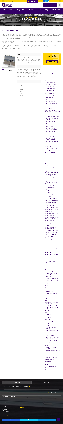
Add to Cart (52, 61)
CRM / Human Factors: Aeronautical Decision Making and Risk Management (52, 112)
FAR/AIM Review (48, 158)
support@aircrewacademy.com (10, 415)
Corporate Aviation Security (51, 95)
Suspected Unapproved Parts (51, 305)
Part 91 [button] (20, 66)
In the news (46, 382)
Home (4, 9)
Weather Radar (48, 325)
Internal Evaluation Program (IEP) (52, 213)
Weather (47, 323)
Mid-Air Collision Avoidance (51, 247)
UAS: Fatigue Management (51, 357)
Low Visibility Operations (50, 234)
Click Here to (50, 5)
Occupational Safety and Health (52, 256)
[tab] (29, 54)
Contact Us (32, 1)
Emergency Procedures (50, 152)
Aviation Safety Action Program (52, 80)
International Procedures (50, 215)
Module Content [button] (22, 82)
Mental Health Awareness (50, 245)
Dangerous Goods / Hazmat (51, 148)
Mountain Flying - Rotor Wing (51, 254)
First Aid (47, 165)
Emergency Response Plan (51, 154)
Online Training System (32, 9)
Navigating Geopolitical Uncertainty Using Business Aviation (17, 386)
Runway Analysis (48, 287)
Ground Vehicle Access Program (52, 200)
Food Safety (47, 192)
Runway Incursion (49, 291)
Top (58, 419)
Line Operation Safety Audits (51, 232)
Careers (31, 12)
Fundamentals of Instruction (51, 198)
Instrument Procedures (50, 211)
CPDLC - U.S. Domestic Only (51, 101)
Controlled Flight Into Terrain (51, 93)
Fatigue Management (49, 163)
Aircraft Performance (49, 74)
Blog (41, 9)
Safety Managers (48, 369)
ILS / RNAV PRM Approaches (51, 209)
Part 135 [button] (20, 54)
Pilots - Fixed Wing (7, 70)
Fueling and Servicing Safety (51, 196)
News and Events (56, 9)
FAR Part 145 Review (49, 161)
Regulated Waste (49, 283)
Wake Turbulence (49, 321)
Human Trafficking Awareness (51, 207)
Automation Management (50, 78)
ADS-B (46, 71)
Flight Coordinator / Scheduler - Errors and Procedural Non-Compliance (52, 182)
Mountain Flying (48, 252)
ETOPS (46, 156)
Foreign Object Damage (50, 194)
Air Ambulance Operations (50, 73)
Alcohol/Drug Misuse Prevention (52, 76)
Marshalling (47, 243)
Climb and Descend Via (50, 88)
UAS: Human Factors (49, 359)
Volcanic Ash (48, 319)
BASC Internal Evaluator (50, 82)
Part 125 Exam (48, 276)
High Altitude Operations (50, 202)
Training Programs (19, 9)
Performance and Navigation (51, 278)
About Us (47, 9)
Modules (10, 9)
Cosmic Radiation (49, 97)
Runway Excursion (49, 289)
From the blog (16, 382)
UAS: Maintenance (49, 361)
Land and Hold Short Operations (52, 230)
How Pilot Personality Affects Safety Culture (14, 391)
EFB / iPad (47, 150)
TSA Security (48, 314)
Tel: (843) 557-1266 (8, 1)
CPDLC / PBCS (48, 99)
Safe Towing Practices (50, 297)
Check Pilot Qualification (50, 84)
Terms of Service (5, 417)
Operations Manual (49, 271)
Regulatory (47, 285)
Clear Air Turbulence (49, 86)
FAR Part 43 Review (49, 160)
